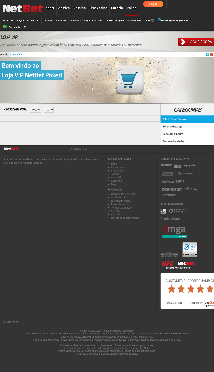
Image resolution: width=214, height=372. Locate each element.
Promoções (33, 20)
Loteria (117, 8)
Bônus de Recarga (172, 126)
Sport (50, 8)
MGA (150, 336)
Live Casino (98, 8)
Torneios (48, 20)
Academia (75, 20)
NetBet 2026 (12, 322)
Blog (113, 184)
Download (134, 20)
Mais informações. (32, 162)
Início (5, 20)
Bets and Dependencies (123, 194)
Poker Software (119, 204)
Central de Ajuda (115, 20)
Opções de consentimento (125, 218)
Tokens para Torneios (174, 119)
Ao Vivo (64, 8)
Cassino (79, 8)
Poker (131, 8)
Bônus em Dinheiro (173, 134)
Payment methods (121, 201)
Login (153, 4)
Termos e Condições (173, 141)
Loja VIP (17, 54)
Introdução (17, 20)
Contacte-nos (77, 148)
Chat (149, 20)
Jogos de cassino (93, 20)
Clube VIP (61, 20)
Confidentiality (119, 197)
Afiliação (116, 214)
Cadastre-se (117, 167)
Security (115, 211)
